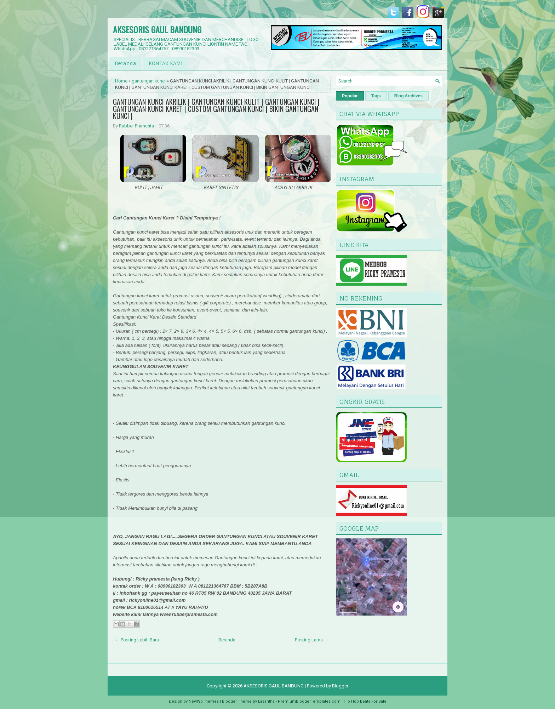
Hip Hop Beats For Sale (365, 701)
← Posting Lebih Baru (137, 639)
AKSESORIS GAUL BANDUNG (157, 29)
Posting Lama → (311, 639)
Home (121, 81)
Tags (376, 95)
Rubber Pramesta (136, 125)
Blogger (340, 685)
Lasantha (266, 701)
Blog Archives (408, 95)
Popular (350, 95)
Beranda (125, 63)
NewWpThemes (204, 701)
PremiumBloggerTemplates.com (309, 701)
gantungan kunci (149, 81)
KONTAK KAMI (166, 63)
